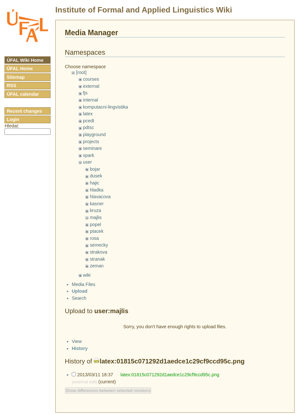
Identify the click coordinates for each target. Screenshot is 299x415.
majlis (96, 217)
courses (91, 79)
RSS (11, 85)
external (91, 86)
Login (13, 119)
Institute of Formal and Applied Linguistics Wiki (143, 9)
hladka (96, 189)
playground (94, 134)
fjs (85, 92)
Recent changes (24, 111)
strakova (98, 252)
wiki (87, 275)
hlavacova (100, 196)
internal (90, 99)
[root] (81, 72)
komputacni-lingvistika (105, 107)
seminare (92, 148)
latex (88, 113)
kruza (95, 210)
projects (91, 141)
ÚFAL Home (20, 68)
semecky (99, 245)
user (87, 162)
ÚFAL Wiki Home (25, 60)
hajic (95, 182)
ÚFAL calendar (23, 94)
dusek (96, 175)
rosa (94, 238)
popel (95, 224)
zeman (97, 265)
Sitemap (16, 77)
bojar (95, 169)
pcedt (88, 120)
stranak (97, 259)
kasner (97, 203)
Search (79, 303)
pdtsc (88, 127)
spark (88, 155)
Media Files (83, 289)
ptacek (96, 231)
